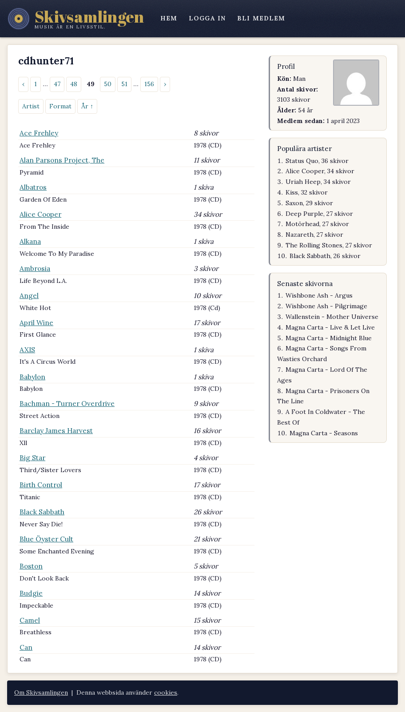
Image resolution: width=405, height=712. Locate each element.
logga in (207, 18)
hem (168, 18)
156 (149, 84)
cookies (165, 692)
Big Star (32, 457)
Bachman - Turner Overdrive (67, 403)
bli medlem (261, 18)
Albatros (33, 187)
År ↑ (87, 106)
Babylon (32, 377)
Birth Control (41, 485)
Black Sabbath (42, 512)
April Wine (36, 322)
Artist (31, 106)
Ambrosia (35, 268)
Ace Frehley (39, 133)
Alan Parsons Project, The (62, 160)
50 (107, 84)
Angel (29, 295)
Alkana (30, 241)
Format (60, 106)
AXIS (27, 350)
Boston (31, 566)
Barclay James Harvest (56, 430)
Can (26, 647)
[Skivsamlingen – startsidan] (75, 18)
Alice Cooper (40, 214)
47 (57, 84)
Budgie (31, 593)
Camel (30, 620)
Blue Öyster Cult (46, 539)
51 (124, 84)
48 (73, 84)
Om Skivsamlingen (41, 692)
